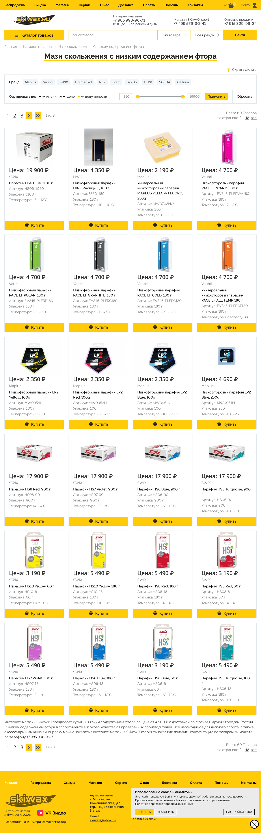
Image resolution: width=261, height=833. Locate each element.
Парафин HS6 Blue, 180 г (94, 678)
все (254, 118)
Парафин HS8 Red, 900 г (30, 489)
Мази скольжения (72, 47)
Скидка (40, 5)
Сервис (85, 5)
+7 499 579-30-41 (190, 23)
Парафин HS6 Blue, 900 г (158, 489)
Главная (10, 47)
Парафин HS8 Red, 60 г (221, 586)
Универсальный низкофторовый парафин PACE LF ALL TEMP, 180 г (222, 295)
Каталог (10, 783)
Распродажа (14, 5)
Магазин (62, 5)
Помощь (171, 5)
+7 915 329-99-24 (240, 23)
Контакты (195, 5)
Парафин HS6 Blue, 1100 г (31, 183)
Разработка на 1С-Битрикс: (35, 822)
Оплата (149, 5)
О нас (104, 5)
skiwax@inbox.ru (103, 820)
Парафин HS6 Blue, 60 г (157, 678)
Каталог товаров (37, 47)
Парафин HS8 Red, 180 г (157, 586)
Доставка (126, 5)
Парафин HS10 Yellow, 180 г (96, 586)
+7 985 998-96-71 (129, 20)
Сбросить (244, 97)
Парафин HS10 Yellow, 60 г (31, 586)
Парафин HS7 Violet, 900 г (95, 489)
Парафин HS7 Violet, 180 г (31, 678)
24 (241, 118)
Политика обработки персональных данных (164, 803)
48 (247, 118)
